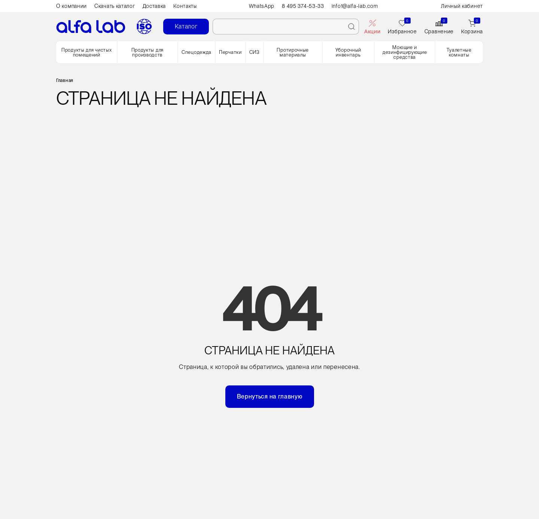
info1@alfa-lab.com (355, 6)
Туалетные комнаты (459, 52)
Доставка (154, 6)
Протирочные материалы (293, 52)
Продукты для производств (147, 52)
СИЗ (254, 52)
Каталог (186, 26)
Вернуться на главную (269, 396)
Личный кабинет (462, 6)
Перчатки (230, 52)
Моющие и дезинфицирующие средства (405, 52)
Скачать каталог (114, 6)
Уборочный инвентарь (348, 52)
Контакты (185, 6)
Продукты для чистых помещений (86, 52)
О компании (71, 6)
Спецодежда (196, 52)
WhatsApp (262, 6)
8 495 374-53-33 (303, 6)
